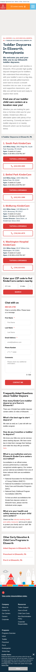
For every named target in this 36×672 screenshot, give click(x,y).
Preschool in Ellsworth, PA (14, 554)
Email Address (18, 341)
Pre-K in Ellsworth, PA (12, 560)
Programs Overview (8, 633)
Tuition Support (23, 607)
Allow (18, 668)
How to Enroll (22, 610)
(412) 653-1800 (18, 166)
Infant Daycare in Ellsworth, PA (16, 548)
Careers (4, 616)
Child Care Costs (24, 613)
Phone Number (18, 351)
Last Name (18, 331)
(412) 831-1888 (18, 197)
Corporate (5, 619)
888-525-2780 (10, 307)
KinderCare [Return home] (3, 6)
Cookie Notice (7, 661)
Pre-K (4, 645)
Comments (9, 357)
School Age (6, 651)
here (4, 448)
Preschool (5, 642)
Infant (4, 636)
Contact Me (18, 382)
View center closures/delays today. (14, 596)
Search (18, 292)
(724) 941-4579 (18, 233)
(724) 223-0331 (18, 268)
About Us (5, 607)
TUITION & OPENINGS (18, 159)
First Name (18, 321)
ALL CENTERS (7, 38)
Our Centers (6, 613)
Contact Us (6, 610)
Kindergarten (6, 648)
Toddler (4, 639)
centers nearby (17, 6)
